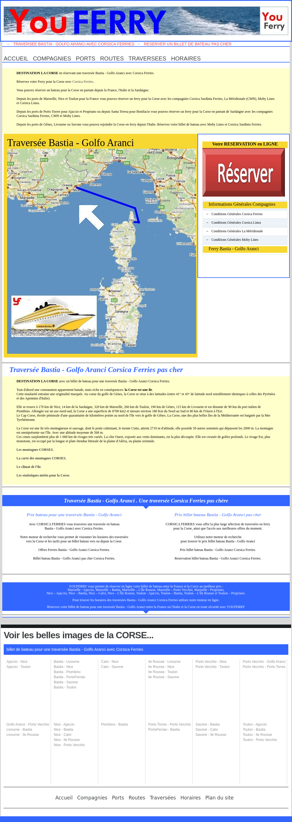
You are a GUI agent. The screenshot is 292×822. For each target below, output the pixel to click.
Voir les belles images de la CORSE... (78, 635)
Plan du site (221, 798)
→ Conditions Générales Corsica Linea (232, 223)
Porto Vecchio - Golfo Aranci (264, 662)
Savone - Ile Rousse (211, 735)
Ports (87, 58)
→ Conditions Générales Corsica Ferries (233, 214)
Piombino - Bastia (114, 724)
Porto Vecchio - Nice (211, 662)
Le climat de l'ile (29, 467)
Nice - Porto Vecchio (69, 745)
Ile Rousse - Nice (161, 667)
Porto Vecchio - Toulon (213, 667)
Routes (113, 58)
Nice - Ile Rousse (67, 740)
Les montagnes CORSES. (35, 450)
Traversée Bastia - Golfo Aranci (70, 142)
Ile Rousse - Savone (163, 677)
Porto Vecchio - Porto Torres (264, 667)
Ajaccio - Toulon (19, 667)
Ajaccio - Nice (17, 662)
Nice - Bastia (63, 730)
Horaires (187, 58)
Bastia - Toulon (65, 687)
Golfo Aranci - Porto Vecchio (28, 724)
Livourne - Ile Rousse (23, 735)
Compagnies (53, 58)
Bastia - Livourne (66, 662)
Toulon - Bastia (254, 730)
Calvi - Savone (112, 667)
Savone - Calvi (207, 730)
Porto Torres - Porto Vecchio (169, 724)
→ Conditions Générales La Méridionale (233, 231)
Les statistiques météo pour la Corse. (43, 475)
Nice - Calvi (62, 735)
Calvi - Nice (109, 662)
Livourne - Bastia (19, 730)
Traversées (164, 798)
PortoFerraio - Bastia (164, 730)
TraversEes (148, 58)
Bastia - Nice (63, 667)
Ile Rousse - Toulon (163, 672)
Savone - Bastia (208, 724)
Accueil (17, 58)
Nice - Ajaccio (64, 724)
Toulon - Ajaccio (255, 724)
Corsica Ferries (82, 82)
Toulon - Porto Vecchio (260, 740)
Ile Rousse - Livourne (164, 662)
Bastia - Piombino (67, 672)
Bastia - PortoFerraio (69, 677)
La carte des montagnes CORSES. (41, 458)
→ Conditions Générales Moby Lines (230, 240)
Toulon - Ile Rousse (257, 735)
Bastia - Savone (66, 682)
